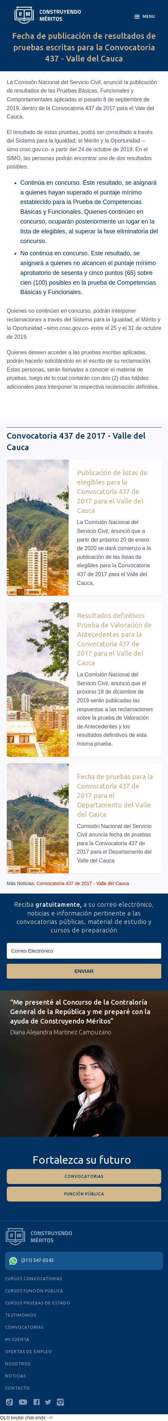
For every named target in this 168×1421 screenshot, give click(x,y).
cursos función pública (34, 1291)
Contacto (17, 1388)
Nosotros (17, 1364)
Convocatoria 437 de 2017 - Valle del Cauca (83, 883)
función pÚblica (84, 1194)
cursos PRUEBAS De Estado (37, 1303)
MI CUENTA (17, 1339)
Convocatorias (24, 1327)
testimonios (20, 1315)
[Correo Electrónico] (84, 951)
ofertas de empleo (28, 1351)
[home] (47, 15)
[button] (144, 17)
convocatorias (84, 1176)
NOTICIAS (15, 1376)
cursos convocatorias (33, 1278)
